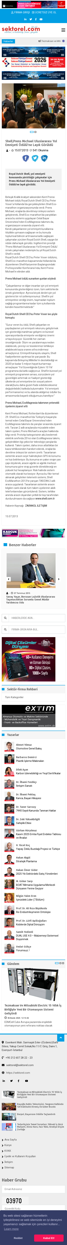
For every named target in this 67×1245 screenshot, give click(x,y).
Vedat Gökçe (23, 946)
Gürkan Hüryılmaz (26, 830)
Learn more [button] (11, 1228)
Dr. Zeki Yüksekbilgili (28, 819)
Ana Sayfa (10, 1139)
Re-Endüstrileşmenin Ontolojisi (33, 912)
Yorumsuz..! (22, 950)
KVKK (7, 1150)
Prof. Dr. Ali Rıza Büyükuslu (31, 908)
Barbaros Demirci (26, 757)
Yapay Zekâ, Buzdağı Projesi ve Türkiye (38, 849)
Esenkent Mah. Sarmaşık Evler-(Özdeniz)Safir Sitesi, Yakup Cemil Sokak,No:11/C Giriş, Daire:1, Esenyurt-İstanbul (30, 1046)
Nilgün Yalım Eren (26, 896)
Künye (8, 1145)
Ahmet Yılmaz (24, 744)
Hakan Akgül (23, 857)
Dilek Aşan (22, 769)
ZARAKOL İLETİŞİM (36, 505)
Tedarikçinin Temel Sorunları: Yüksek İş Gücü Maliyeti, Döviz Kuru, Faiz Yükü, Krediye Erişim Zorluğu (40, 1127)
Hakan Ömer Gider (27, 870)
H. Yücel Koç (23, 845)
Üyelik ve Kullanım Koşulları (20, 1156)
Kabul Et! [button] (48, 1238)
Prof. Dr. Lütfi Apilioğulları (31, 920)
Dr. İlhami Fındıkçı (26, 782)
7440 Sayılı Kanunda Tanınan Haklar (36, 810)
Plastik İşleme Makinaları (30, 761)
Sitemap (9, 1167)
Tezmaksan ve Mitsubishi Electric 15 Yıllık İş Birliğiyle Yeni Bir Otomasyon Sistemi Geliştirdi (32, 1009)
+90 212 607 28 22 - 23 (17, 1057)
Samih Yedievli (24, 932)
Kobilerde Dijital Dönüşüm (30, 924)
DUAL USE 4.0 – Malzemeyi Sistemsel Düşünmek (37, 937)
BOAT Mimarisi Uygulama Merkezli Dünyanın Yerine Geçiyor (35, 887)
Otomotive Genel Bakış (29, 748)
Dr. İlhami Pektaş (26, 794)
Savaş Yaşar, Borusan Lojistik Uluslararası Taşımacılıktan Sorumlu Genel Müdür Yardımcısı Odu (30, 599)
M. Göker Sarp (24, 881)
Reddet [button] (18, 1238)
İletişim (8, 1162)
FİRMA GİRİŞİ (20, 12)
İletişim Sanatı (28, 785)
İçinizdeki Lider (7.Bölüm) (30, 899)
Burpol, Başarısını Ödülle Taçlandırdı (36, 1114)
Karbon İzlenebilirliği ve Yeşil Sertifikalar (38, 773)
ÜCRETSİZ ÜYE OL (44, 12)
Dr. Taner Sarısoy (26, 806)
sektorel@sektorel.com (18, 1065)
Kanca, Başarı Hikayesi (28, 798)
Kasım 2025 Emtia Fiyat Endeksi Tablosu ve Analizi (38, 836)
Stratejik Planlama (26, 861)
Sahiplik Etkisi (23, 823)
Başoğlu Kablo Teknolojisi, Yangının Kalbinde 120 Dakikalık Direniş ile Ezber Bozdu (40, 1105)
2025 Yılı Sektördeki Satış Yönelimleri (37, 873)
